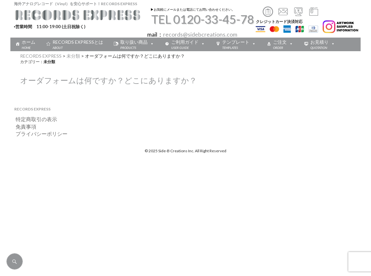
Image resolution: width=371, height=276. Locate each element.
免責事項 (23, 126)
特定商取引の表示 (33, 119)
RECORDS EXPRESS (41, 56)
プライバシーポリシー (38, 134)
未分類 (73, 56)
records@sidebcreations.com (200, 34)
